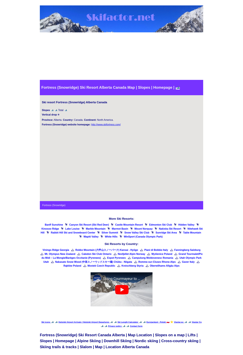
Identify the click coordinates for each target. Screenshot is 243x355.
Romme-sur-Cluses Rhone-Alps (157, 262)
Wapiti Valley (91, 236)
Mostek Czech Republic (101, 265)
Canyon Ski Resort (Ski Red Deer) (89, 224)
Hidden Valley (186, 224)
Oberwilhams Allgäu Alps (165, 265)
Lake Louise (72, 228)
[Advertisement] (121, 56)
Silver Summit (110, 232)
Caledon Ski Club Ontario (96, 254)
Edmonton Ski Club (160, 224)
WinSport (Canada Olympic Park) (143, 236)
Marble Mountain (96, 228)
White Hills (111, 236)
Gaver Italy (188, 262)
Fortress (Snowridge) (53, 205)
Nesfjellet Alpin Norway (131, 254)
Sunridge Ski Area (166, 232)
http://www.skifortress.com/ (106, 124)
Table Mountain (192, 232)
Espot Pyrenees (116, 258)
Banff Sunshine (54, 224)
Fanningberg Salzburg (187, 250)
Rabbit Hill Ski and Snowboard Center (73, 232)
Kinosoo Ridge (50, 228)
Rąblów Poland (72, 265)
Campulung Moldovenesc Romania (152, 258)
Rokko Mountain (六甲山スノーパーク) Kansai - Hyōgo (106, 250)
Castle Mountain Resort (129, 224)
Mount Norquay (144, 228)
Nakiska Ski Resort (170, 228)
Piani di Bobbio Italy (156, 250)
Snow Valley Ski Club (136, 232)
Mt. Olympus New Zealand (60, 254)
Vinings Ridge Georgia (56, 250)
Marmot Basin (120, 228)
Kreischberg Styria (133, 265)
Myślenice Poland (161, 254)
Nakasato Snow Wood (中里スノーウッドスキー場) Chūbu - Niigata (93, 262)
